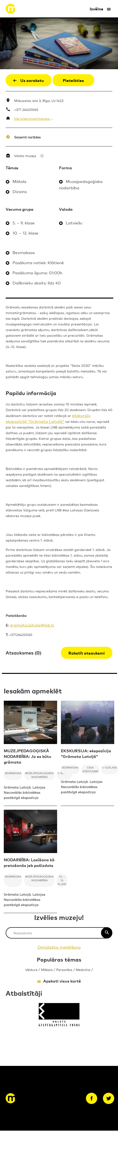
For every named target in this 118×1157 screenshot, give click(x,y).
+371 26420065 (26, 109)
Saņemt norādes (27, 137)
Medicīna (83, 969)
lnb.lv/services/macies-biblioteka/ (34, 118)
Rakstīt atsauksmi (86, 652)
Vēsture (31, 969)
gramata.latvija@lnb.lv (32, 624)
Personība (64, 969)
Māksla (47, 969)
